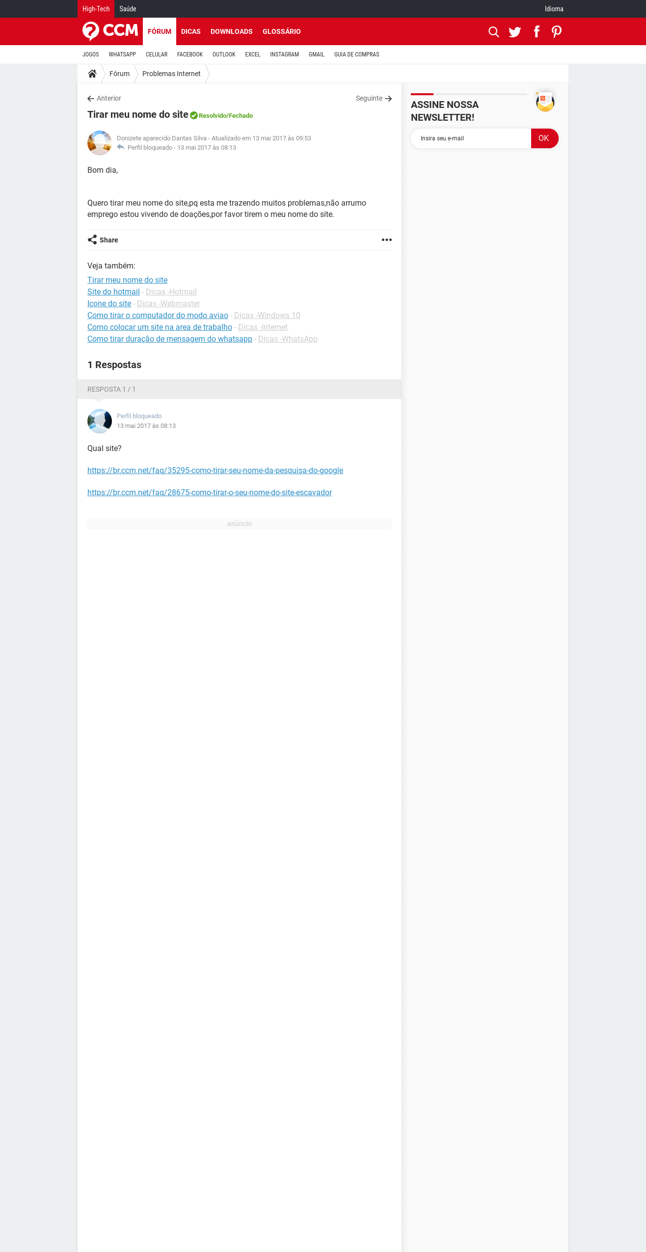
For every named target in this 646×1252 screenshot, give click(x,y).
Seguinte (369, 98)
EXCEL (252, 54)
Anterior (109, 98)
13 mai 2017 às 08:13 (206, 147)
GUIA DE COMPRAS (356, 54)
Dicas (191, 31)
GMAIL (316, 54)
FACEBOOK (190, 54)
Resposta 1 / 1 (111, 389)
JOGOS (90, 54)
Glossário (282, 31)
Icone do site (109, 303)
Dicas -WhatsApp (288, 339)
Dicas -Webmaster (168, 303)
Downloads (232, 31)
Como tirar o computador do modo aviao (157, 315)
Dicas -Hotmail (171, 291)
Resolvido (212, 115)
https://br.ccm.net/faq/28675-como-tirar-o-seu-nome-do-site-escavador (209, 492)
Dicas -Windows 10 (267, 315)
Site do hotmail (113, 291)
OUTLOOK (224, 54)
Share (109, 240)
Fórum (159, 31)
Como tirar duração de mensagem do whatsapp (169, 339)
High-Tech (95, 9)
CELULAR (156, 54)
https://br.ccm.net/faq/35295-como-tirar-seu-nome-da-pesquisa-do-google (215, 470)
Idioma (554, 9)
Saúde (127, 9)
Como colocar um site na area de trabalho (159, 327)
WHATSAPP (122, 54)
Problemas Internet (171, 74)
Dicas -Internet (263, 327)
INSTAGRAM (284, 54)
